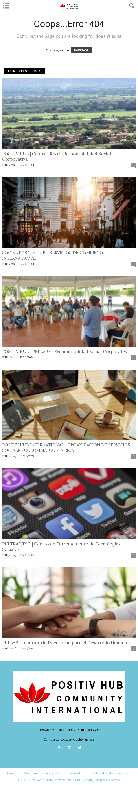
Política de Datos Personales (111, 773)
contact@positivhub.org (77, 739)
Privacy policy (52, 773)
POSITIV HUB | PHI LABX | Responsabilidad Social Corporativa (65, 351)
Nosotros (30, 773)
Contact (13, 773)
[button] (131, 6)
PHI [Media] (9, 164)
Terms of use (76, 773)
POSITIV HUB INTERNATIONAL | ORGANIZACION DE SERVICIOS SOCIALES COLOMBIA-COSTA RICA (66, 447)
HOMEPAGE (81, 50)
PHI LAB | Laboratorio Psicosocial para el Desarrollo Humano (65, 642)
